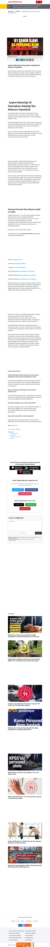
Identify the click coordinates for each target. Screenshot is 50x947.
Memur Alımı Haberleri (14, 933)
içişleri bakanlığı (14, 433)
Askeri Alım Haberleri (31, 933)
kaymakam (13, 435)
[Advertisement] (25, 26)
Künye (18, 921)
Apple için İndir (18, 504)
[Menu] (37, 2)
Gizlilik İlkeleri (29, 921)
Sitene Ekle (35, 921)
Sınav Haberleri (29, 935)
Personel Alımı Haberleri (15, 935)
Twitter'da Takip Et (18, 489)
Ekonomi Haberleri (13, 940)
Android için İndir (31, 504)
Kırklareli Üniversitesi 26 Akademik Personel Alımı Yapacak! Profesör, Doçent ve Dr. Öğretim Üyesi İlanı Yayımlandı (27, 6)
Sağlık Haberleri (29, 937)
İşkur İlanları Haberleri (31, 931)
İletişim (22, 921)
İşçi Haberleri (29, 940)
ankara (12, 438)
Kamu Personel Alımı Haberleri (16, 931)
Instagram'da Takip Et (25, 493)
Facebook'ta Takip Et (31, 489)
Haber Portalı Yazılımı (14, 945)
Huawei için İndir (25, 508)
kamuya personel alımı (16, 436)
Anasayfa (13, 921)
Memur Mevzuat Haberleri (15, 937)
